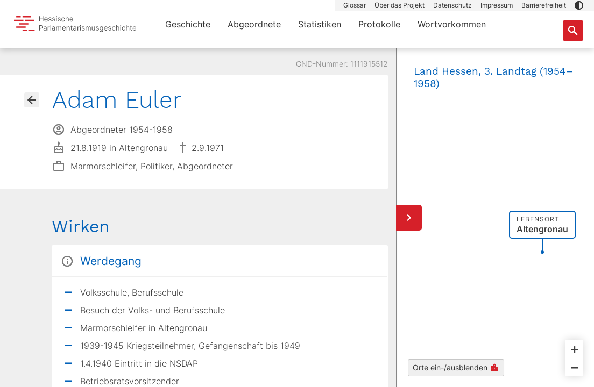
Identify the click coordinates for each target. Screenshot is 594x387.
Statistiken (319, 24)
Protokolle (379, 24)
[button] (579, 5)
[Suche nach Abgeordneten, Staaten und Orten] (573, 30)
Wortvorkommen (452, 24)
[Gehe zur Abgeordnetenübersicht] (31, 100)
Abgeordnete (254, 24)
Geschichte (187, 24)
